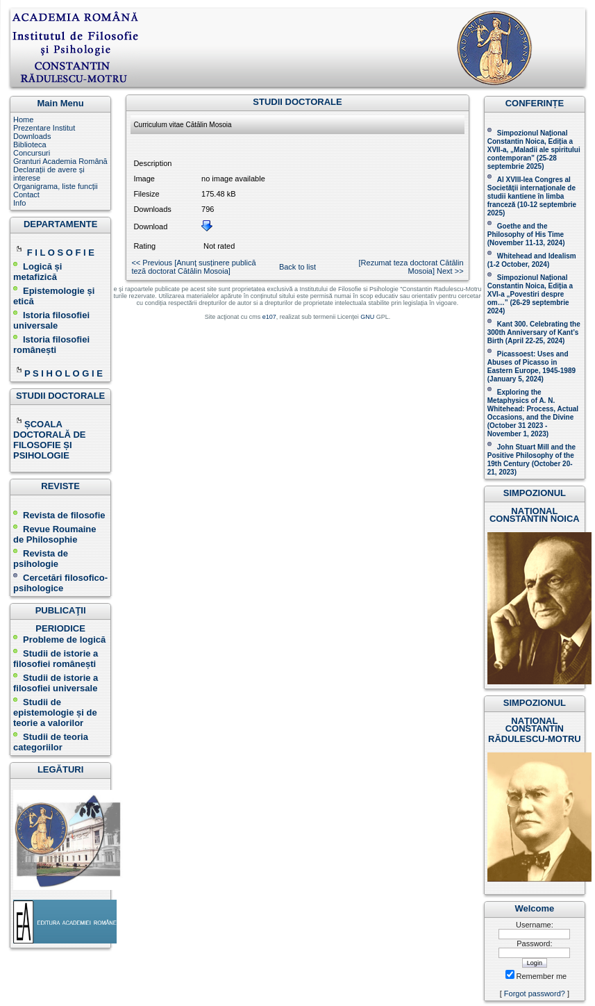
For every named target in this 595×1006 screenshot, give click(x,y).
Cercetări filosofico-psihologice (60, 582)
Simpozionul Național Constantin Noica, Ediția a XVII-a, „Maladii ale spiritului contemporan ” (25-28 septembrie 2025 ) (533, 149)
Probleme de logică (64, 639)
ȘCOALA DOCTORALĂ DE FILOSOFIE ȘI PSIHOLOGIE (49, 440)
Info (19, 203)
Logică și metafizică (37, 271)
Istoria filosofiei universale (51, 320)
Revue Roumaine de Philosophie (54, 534)
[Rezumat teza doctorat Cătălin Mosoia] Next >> (411, 266)
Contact (26, 194)
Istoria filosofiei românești (51, 344)
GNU (367, 316)
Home (23, 119)
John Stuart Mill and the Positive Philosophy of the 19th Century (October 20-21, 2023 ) (531, 459)
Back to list (297, 267)
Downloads (32, 136)
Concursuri (31, 153)
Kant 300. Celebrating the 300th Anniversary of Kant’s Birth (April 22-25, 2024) (533, 332)
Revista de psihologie (40, 558)
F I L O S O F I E (60, 252)
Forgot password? (534, 993)
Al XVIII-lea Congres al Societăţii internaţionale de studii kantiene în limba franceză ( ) (531, 196)
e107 (269, 316)
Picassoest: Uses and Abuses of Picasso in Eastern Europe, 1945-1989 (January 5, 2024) (531, 366)
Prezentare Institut (44, 128)
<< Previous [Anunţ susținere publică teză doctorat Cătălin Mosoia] (193, 266)
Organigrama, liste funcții (55, 186)
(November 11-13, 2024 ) (526, 234)
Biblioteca (30, 144)
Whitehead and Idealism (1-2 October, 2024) (531, 260)
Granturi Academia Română (60, 161)
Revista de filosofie (59, 515)
